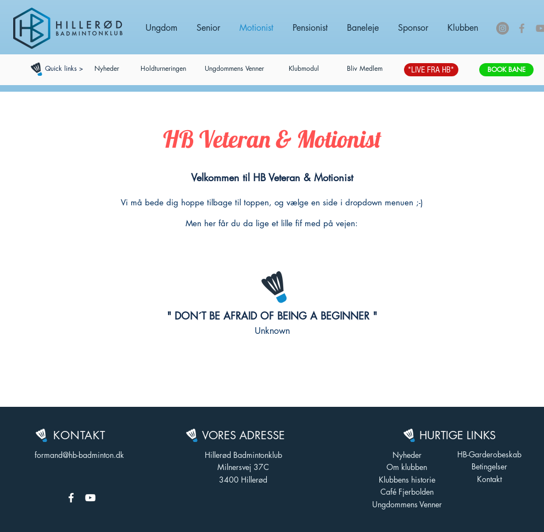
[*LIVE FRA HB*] (431, 69)
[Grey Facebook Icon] (521, 28)
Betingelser (489, 466)
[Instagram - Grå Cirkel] (502, 28)
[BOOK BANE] (506, 69)
